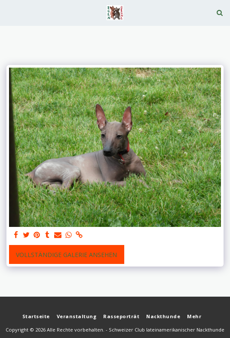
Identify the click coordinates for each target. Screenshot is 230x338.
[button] (9, 12)
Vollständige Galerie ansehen (66, 255)
